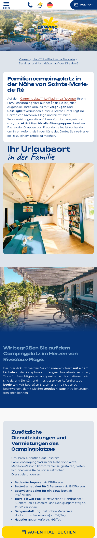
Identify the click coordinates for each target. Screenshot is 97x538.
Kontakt (83, 5)
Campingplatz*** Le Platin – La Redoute (48, 98)
